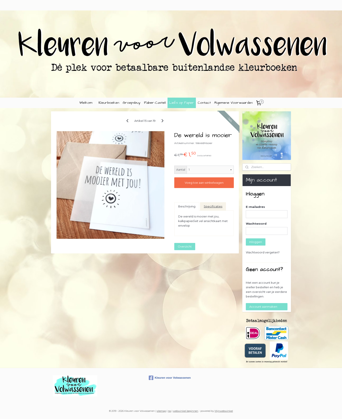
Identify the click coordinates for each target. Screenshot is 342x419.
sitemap (161, 410)
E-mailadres (255, 207)
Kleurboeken (109, 102)
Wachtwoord (256, 223)
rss (169, 410)
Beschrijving (186, 206)
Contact (204, 102)
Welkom (85, 102)
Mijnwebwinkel (224, 410)
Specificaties (213, 206)
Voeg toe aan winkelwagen (204, 182)
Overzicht (185, 246)
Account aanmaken (263, 306)
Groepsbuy (131, 102)
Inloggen (255, 242)
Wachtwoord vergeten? (263, 252)
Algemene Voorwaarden (233, 102)
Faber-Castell (155, 102)
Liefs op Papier (181, 102)
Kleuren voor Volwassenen (170, 377)
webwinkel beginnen (185, 410)
